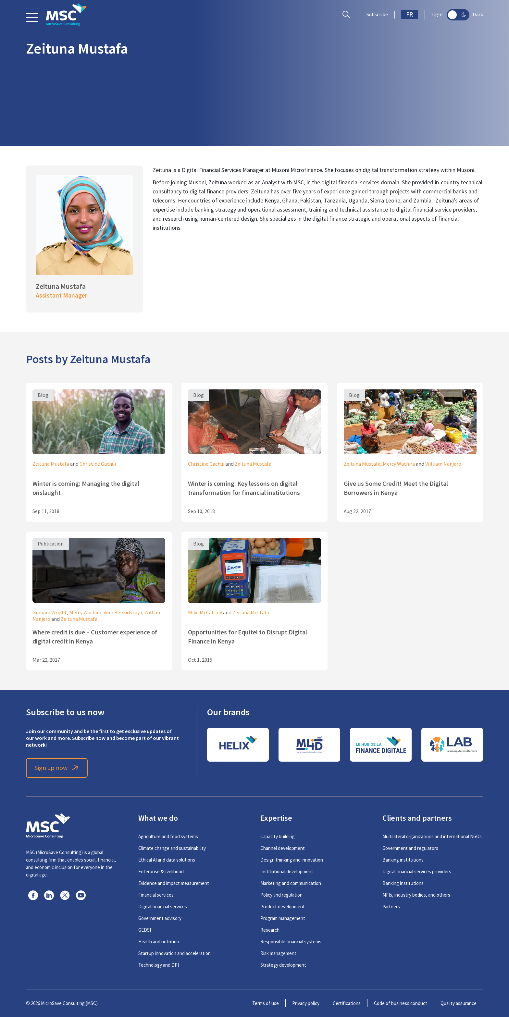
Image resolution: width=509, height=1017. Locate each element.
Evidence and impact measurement (173, 883)
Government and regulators (410, 848)
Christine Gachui (98, 464)
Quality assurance (459, 1003)
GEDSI (144, 930)
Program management (282, 918)
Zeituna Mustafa (50, 464)
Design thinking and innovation (291, 860)
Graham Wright (49, 612)
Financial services (156, 895)
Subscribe (377, 14)
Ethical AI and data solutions (166, 860)
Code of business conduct (400, 1003)
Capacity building (277, 836)
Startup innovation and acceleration (174, 953)
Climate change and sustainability (172, 848)
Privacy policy (305, 1003)
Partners (391, 906)
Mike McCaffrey (205, 612)
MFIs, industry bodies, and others (416, 895)
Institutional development (286, 871)
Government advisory (159, 918)
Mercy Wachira (399, 464)
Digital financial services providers (416, 871)
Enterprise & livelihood (161, 871)
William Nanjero (443, 464)
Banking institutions (403, 860)
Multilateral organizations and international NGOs (432, 836)
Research (269, 930)
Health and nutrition (158, 941)
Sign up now (57, 768)
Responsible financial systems (290, 941)
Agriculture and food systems (168, 836)
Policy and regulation (281, 895)
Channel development (282, 848)
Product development (282, 906)
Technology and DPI (158, 965)
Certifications (347, 1003)
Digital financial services (162, 906)
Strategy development (283, 965)
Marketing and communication (290, 883)
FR (409, 14)
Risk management (278, 953)
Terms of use (265, 1003)
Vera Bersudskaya (123, 612)
